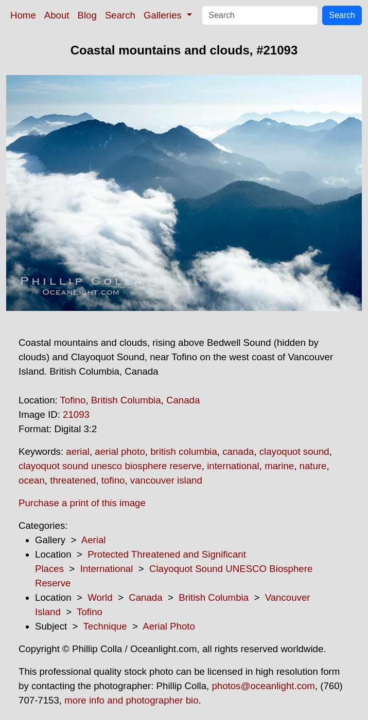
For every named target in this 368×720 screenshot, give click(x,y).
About (56, 15)
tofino (113, 480)
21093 (76, 414)
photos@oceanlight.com (263, 685)
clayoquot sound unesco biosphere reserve (110, 465)
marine (279, 465)
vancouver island (166, 480)
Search (120, 15)
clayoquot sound (294, 451)
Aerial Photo (169, 626)
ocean (32, 480)
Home (23, 15)
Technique (105, 626)
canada (238, 451)
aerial (78, 451)
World (99, 597)
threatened (73, 480)
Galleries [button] (164, 15)
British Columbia (126, 400)
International (106, 568)
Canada (183, 400)
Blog (87, 15)
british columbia (183, 451)
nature (313, 465)
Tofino (73, 400)
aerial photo (120, 451)
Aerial (93, 539)
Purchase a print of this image (82, 502)
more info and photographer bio (131, 700)
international (233, 465)
